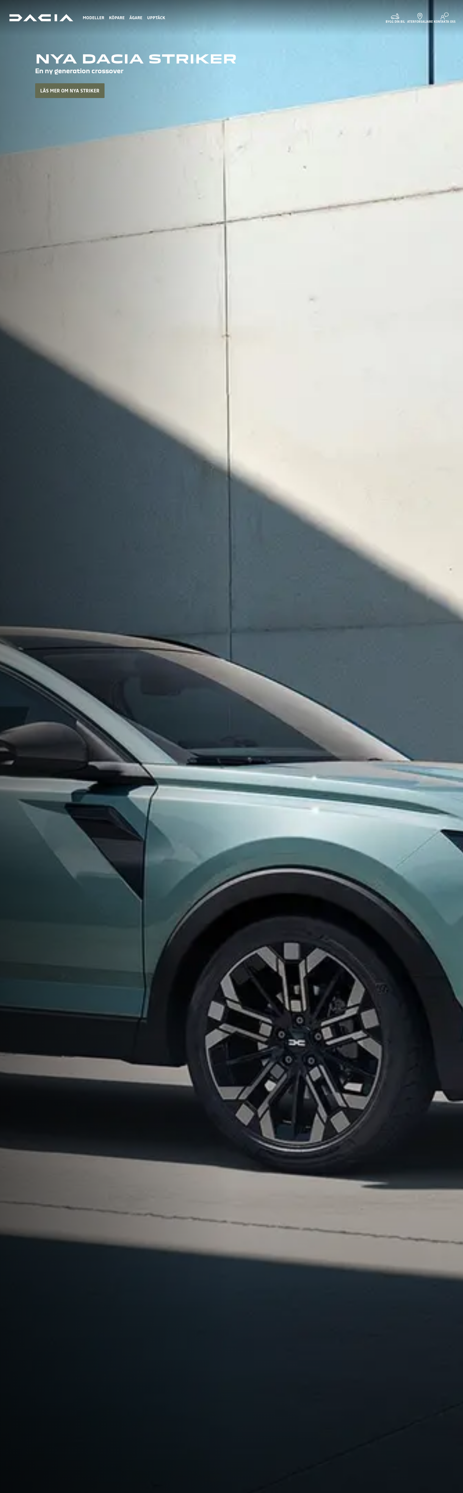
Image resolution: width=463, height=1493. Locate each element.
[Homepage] (41, 17)
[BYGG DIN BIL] (395, 18)
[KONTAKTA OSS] (444, 18)
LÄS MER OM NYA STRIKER (70, 90)
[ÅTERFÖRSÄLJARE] (419, 18)
